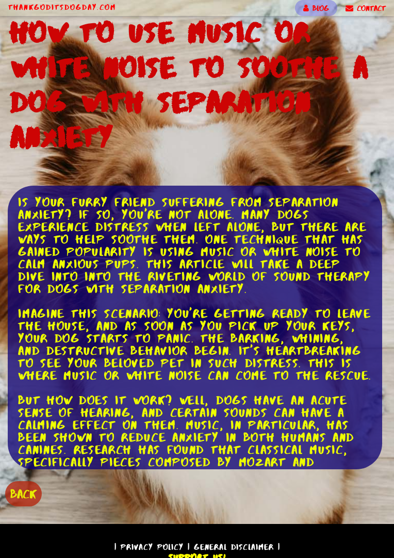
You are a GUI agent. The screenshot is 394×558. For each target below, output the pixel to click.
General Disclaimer (234, 547)
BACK (23, 493)
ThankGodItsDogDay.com (62, 7)
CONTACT (366, 8)
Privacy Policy (152, 547)
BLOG (316, 8)
